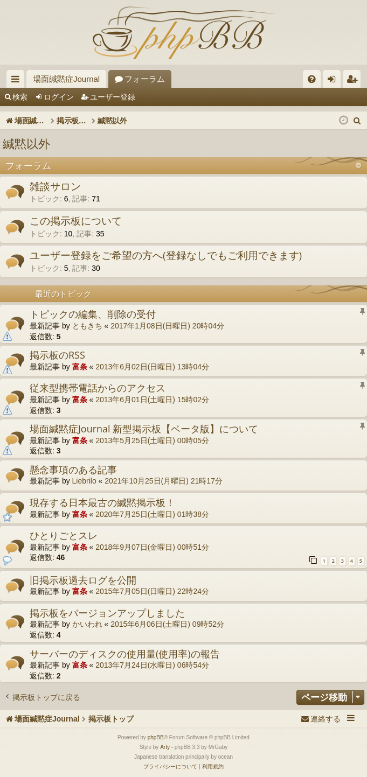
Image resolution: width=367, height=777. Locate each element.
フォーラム (144, 78)
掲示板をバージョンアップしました (107, 612)
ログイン (59, 97)
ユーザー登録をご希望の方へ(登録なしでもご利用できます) (166, 255)
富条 (79, 366)
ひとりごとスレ (64, 535)
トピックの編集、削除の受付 (93, 313)
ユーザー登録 (112, 97)
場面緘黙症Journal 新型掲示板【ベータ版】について (144, 428)
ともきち (87, 325)
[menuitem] (312, 79)
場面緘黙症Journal (66, 78)
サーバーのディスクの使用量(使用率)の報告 (125, 653)
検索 (19, 97)
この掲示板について (76, 221)
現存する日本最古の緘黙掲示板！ (102, 502)
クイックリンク (17, 81)
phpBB (156, 737)
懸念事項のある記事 (73, 469)
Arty (165, 747)
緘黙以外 (26, 143)
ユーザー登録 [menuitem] (354, 81)
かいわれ (87, 624)
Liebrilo (84, 481)
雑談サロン (55, 186)
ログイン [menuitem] (334, 81)
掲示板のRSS (57, 354)
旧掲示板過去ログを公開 (83, 579)
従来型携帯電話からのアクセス (97, 387)
